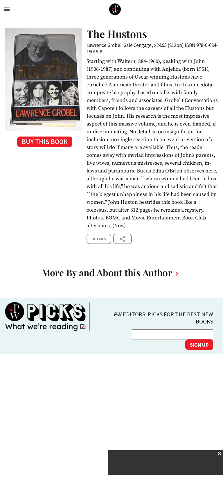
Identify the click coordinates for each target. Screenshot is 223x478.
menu (6, 9)
